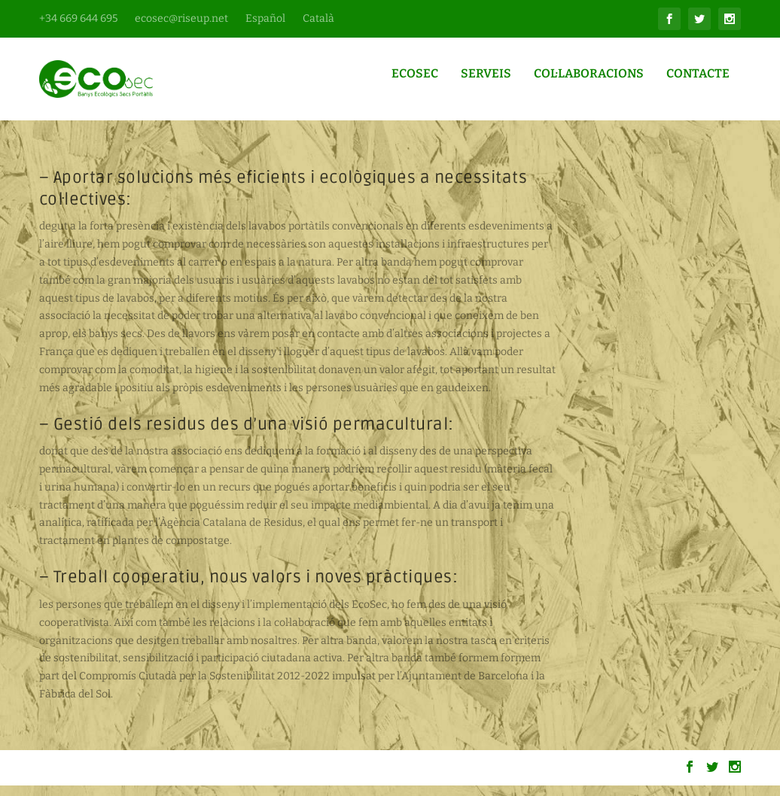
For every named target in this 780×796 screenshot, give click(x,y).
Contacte (698, 84)
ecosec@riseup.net (181, 18)
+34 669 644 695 (78, 18)
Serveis (486, 84)
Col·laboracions (589, 84)
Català (318, 18)
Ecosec (415, 84)
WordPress (244, 778)
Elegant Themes (130, 778)
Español (265, 18)
